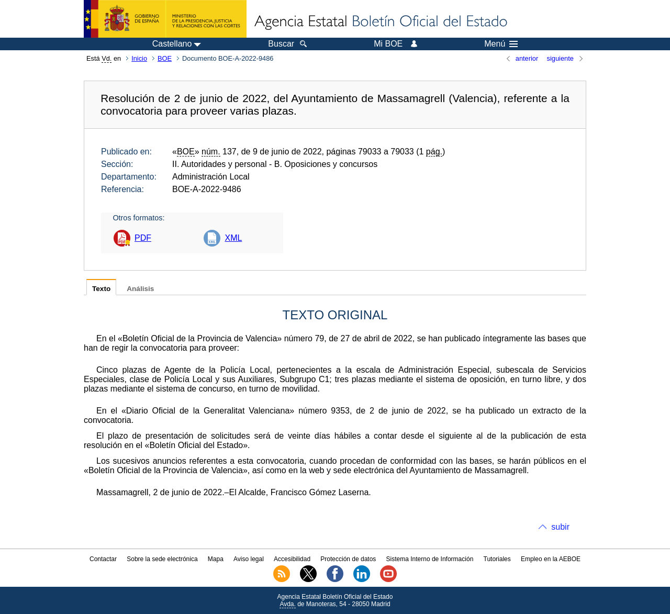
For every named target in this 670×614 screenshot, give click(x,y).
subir (560, 526)
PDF (143, 237)
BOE (165, 58)
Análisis (140, 289)
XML (233, 237)
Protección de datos (348, 559)
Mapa (216, 559)
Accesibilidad (292, 559)
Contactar (103, 559)
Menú (501, 44)
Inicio (139, 58)
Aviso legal (248, 559)
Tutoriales (497, 559)
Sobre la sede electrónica (162, 559)
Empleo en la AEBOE (550, 559)
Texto (101, 289)
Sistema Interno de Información (430, 559)
